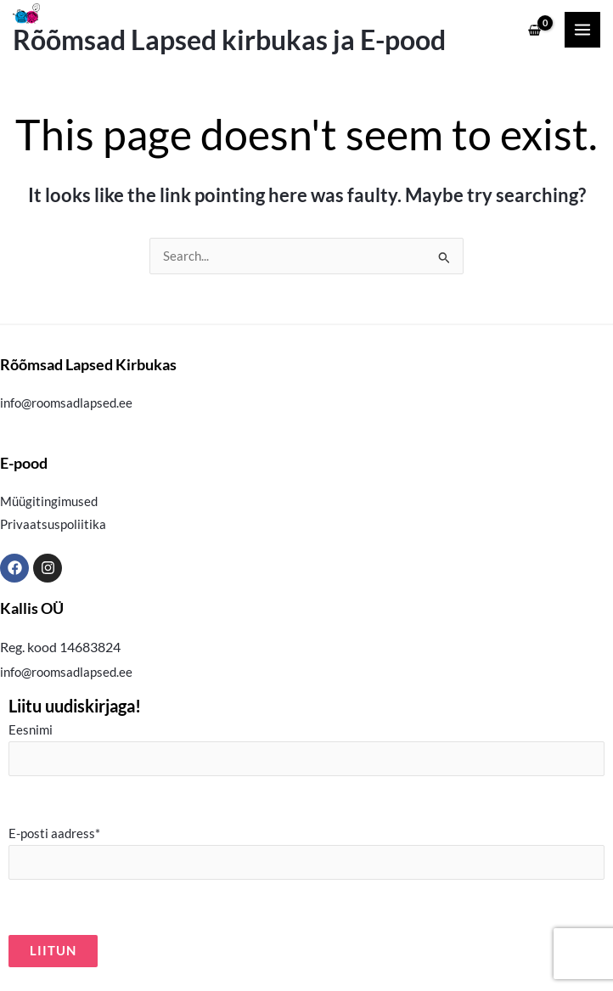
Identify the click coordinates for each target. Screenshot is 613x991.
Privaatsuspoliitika (53, 524)
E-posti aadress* (306, 853)
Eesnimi (306, 749)
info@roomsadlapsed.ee (66, 403)
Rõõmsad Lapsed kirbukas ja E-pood (229, 40)
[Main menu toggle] (582, 30)
